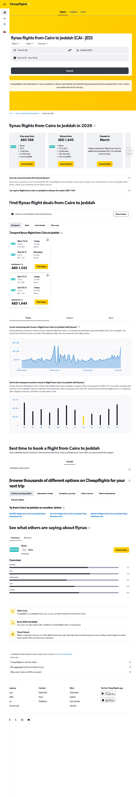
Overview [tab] (21, 538)
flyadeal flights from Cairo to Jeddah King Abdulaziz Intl (111, 515)
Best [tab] (33, 225)
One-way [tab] (61, 225)
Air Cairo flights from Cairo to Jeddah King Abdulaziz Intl (72, 515)
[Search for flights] (4, 12)
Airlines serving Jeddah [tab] (27, 493)
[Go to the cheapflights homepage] (20, 4)
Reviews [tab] (33, 538)
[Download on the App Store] (109, 700)
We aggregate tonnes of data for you (74, 667)
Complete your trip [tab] (73, 493)
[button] (5, 4)
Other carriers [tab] (93, 493)
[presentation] (100, 125)
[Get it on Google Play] (109, 693)
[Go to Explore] (4, 24)
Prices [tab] (33, 318)
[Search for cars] (4, 18)
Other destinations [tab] (113, 493)
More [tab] (112, 318)
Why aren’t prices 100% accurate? (74, 672)
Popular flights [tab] (23, 500)
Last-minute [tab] (46, 225)
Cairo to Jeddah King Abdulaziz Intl (33, 113)
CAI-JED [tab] (72, 462)
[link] (32, 164)
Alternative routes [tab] (51, 493)
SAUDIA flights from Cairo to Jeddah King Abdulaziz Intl (33, 515)
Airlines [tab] (72, 318)
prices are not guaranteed (69, 654)
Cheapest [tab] (21, 225)
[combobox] (49, 43)
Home (16, 113)
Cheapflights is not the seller (74, 662)
